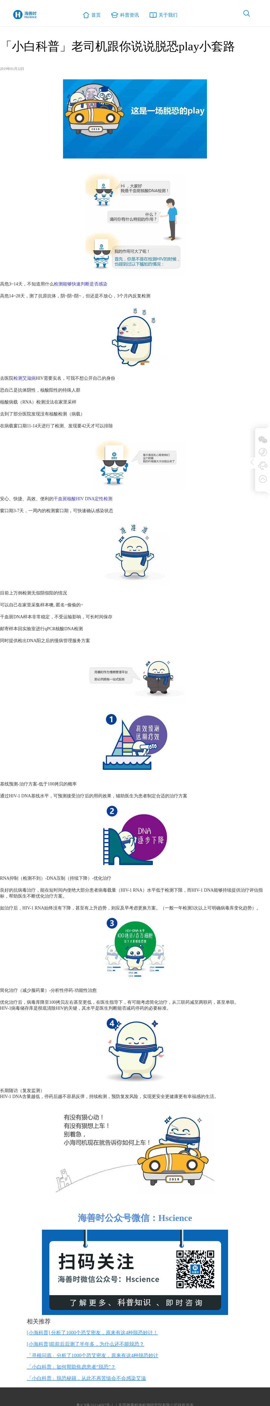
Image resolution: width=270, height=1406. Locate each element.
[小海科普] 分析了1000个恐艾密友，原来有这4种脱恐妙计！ (92, 1332)
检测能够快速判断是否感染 (80, 283)
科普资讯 (125, 15)
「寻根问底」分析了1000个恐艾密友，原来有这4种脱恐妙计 (92, 1355)
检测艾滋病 (24, 378)
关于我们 (162, 15)
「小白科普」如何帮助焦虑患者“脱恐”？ (71, 1367)
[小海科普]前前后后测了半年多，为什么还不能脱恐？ (85, 1344)
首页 (92, 15)
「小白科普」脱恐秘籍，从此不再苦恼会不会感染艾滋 (86, 1378)
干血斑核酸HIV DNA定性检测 (83, 498)
